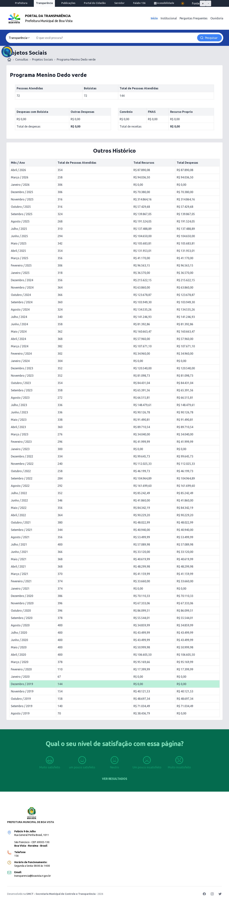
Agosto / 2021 (20, 537)
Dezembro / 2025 (22, 192)
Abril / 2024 (18, 338)
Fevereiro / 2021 (21, 581)
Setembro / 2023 (21, 390)
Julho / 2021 (19, 544)
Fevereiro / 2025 (21, 265)
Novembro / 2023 (22, 375)
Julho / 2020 (19, 632)
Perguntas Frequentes (194, 18)
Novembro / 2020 (22, 603)
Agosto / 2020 (20, 625)
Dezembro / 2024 (22, 280)
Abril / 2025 (18, 250)
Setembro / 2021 (21, 529)
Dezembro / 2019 (22, 684)
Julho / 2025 (19, 228)
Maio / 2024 (18, 331)
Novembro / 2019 (22, 691)
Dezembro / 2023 (22, 368)
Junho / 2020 (19, 640)
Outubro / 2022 (21, 471)
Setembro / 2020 (21, 618)
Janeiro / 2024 (20, 360)
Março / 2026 (19, 177)
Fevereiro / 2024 (21, 353)
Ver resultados (114, 778)
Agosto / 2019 (20, 713)
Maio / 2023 (18, 419)
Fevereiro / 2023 (21, 441)
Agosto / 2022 (20, 485)
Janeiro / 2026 (20, 184)
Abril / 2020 (18, 654)
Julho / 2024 (19, 316)
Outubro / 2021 (21, 522)
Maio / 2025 (18, 243)
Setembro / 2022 (21, 478)
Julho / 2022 (19, 493)
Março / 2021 (19, 573)
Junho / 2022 (19, 500)
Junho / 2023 (19, 412)
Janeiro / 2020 (20, 676)
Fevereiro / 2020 (21, 669)
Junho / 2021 (19, 551)
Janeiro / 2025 (20, 272)
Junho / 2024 (19, 324)
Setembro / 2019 (21, 706)
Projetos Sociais (42, 59)
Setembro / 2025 (21, 214)
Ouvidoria (216, 18)
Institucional (169, 18)
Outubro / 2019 (21, 698)
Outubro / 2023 (21, 383)
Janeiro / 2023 (20, 449)
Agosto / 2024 (20, 309)
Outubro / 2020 (21, 610)
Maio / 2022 (18, 507)
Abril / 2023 (18, 427)
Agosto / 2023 (20, 397)
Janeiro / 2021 (20, 588)
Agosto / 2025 (20, 221)
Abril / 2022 (18, 515)
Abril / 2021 (18, 566)
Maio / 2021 (18, 559)
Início (154, 18)
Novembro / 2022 (22, 463)
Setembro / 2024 (21, 302)
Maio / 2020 (18, 647)
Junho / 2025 (19, 236)
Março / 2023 (19, 434)
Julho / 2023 (19, 405)
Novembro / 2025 (22, 199)
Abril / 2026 (18, 170)
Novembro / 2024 (22, 287)
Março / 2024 (19, 346)
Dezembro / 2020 (22, 595)
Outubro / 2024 (21, 294)
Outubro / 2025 (21, 206)
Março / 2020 (19, 662)
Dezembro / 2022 (22, 456)
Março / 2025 (19, 258)
